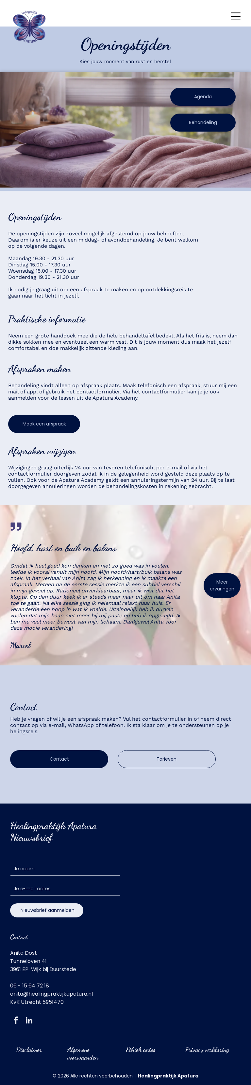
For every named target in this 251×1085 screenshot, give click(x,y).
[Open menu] (236, 16)
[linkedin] (29, 1021)
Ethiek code (139, 1050)
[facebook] (16, 1021)
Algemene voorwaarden (82, 1053)
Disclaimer (29, 1050)
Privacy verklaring (207, 1050)
